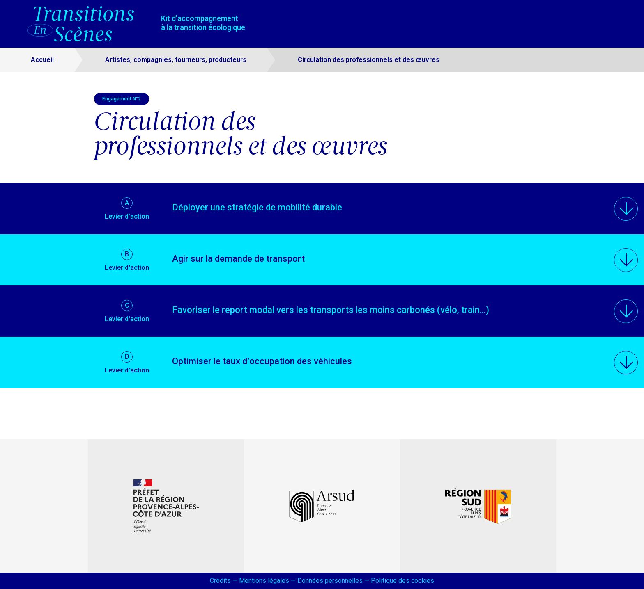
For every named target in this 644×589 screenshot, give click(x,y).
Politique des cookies (402, 580)
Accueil (42, 60)
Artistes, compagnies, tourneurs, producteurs (175, 60)
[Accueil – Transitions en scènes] (83, 23)
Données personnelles (330, 580)
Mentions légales (264, 580)
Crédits (220, 580)
